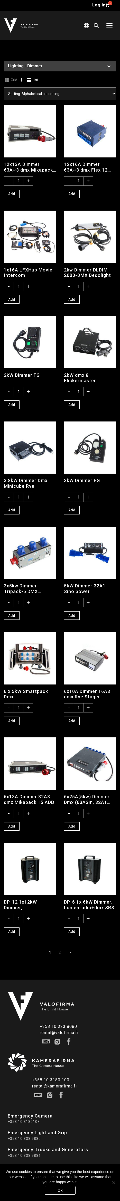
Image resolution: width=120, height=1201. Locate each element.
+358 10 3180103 (24, 1122)
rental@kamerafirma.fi (54, 1086)
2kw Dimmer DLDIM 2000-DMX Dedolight (87, 272)
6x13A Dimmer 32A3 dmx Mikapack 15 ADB (29, 799)
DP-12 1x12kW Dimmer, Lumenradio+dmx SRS (29, 904)
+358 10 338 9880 (24, 1139)
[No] (113, 1182)
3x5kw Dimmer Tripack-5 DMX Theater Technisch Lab (26, 588)
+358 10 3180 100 (50, 1079)
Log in (99, 5)
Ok (60, 1190)
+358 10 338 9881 (24, 1155)
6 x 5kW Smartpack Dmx (26, 694)
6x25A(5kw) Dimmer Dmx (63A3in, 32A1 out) (87, 799)
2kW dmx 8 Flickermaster (80, 377)
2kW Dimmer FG (22, 375)
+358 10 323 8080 (58, 1026)
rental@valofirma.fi (59, 1032)
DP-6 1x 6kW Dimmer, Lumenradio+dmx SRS (89, 904)
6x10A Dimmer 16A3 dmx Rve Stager (87, 694)
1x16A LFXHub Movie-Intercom (29, 272)
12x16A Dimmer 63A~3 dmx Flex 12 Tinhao (86, 167)
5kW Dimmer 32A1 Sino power (85, 588)
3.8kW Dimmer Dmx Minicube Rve (26, 483)
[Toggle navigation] (109, 25)
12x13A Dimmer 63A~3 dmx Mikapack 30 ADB (28, 167)
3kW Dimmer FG (82, 480)
